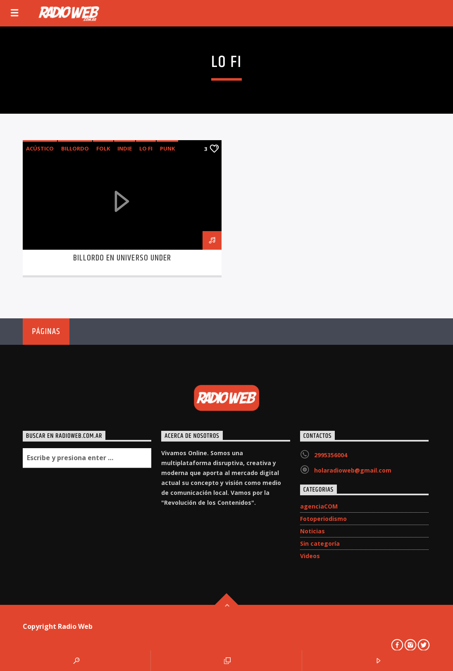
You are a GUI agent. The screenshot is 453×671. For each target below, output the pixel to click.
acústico (40, 148)
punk (167, 148)
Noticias (312, 531)
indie (124, 148)
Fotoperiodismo (323, 519)
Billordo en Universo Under (122, 258)
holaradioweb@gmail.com (352, 470)
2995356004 (330, 455)
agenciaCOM (319, 506)
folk (103, 148)
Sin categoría (320, 543)
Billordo (75, 148)
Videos (310, 556)
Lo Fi (146, 148)
